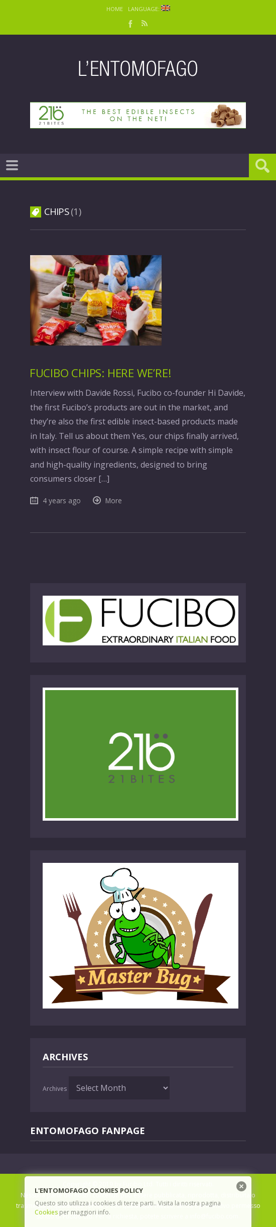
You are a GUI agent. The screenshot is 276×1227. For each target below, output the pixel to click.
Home (114, 9)
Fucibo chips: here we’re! (100, 373)
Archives (55, 1088)
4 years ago (62, 500)
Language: (149, 9)
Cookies (46, 1212)
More (113, 500)
